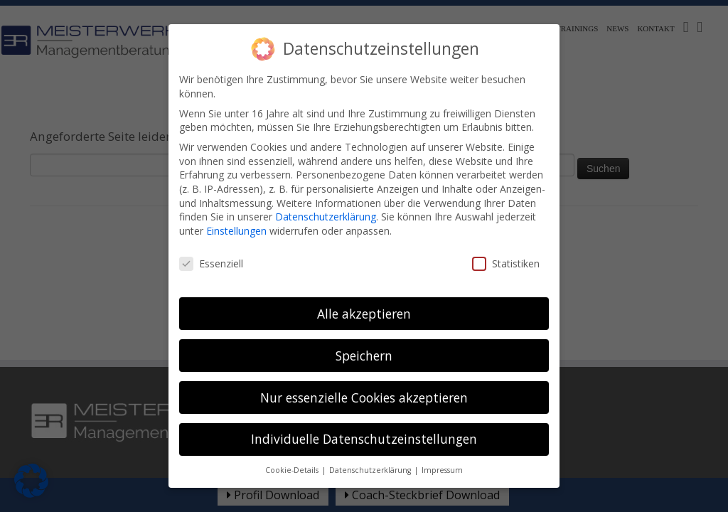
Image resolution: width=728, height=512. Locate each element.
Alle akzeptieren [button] (364, 302)
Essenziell (211, 252)
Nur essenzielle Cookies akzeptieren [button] (364, 386)
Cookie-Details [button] (293, 459)
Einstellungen (236, 219)
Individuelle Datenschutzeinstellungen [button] (364, 428)
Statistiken (506, 252)
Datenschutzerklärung (325, 205)
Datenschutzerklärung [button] (371, 459)
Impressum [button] (442, 459)
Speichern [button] (364, 344)
